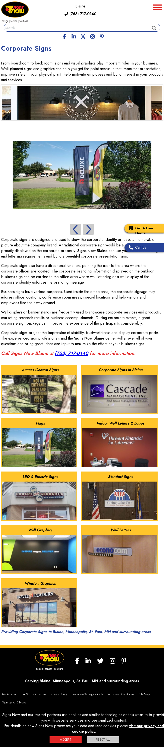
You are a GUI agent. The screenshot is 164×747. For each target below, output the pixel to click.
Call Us (136, 248)
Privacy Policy (59, 694)
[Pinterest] (102, 36)
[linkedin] (74, 36)
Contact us (39, 694)
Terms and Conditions (120, 694)
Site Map (144, 694)
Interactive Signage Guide (87, 694)
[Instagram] (92, 36)
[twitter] (83, 36)
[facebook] (64, 36)
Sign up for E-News (14, 702)
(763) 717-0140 (80, 14)
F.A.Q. (25, 694)
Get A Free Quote (140, 231)
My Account (9, 694)
